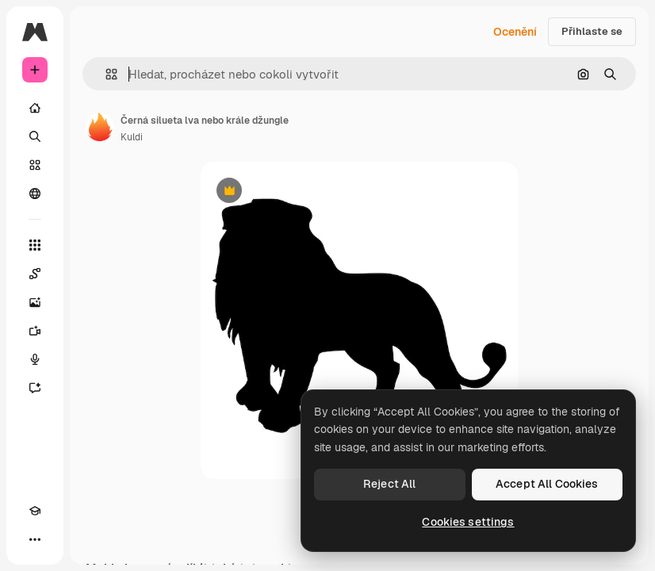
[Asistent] (35, 387)
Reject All (389, 484)
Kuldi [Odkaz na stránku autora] (132, 137)
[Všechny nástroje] (35, 245)
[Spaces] (35, 273)
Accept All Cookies (547, 484)
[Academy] (35, 510)
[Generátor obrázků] (35, 302)
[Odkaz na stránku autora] (100, 127)
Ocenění (515, 32)
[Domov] (35, 108)
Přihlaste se (591, 31)
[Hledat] (35, 136)
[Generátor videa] (35, 330)
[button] (105, 74)
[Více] (35, 539)
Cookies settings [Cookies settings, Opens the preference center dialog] (468, 522)
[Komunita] (35, 193)
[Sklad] (35, 165)
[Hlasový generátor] (35, 359)
